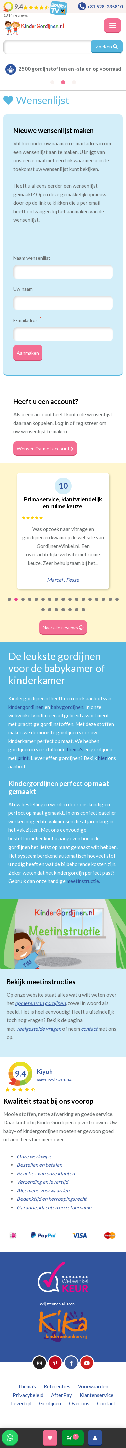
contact (89, 1029)
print (23, 758)
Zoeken (107, 46)
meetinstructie (83, 881)
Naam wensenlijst (31, 258)
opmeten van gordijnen (40, 1003)
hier (102, 758)
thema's (75, 749)
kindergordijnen (26, 707)
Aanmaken (28, 353)
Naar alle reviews (63, 627)
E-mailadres (27, 320)
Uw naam (23, 289)
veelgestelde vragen (38, 1029)
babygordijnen (67, 707)
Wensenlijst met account (45, 448)
